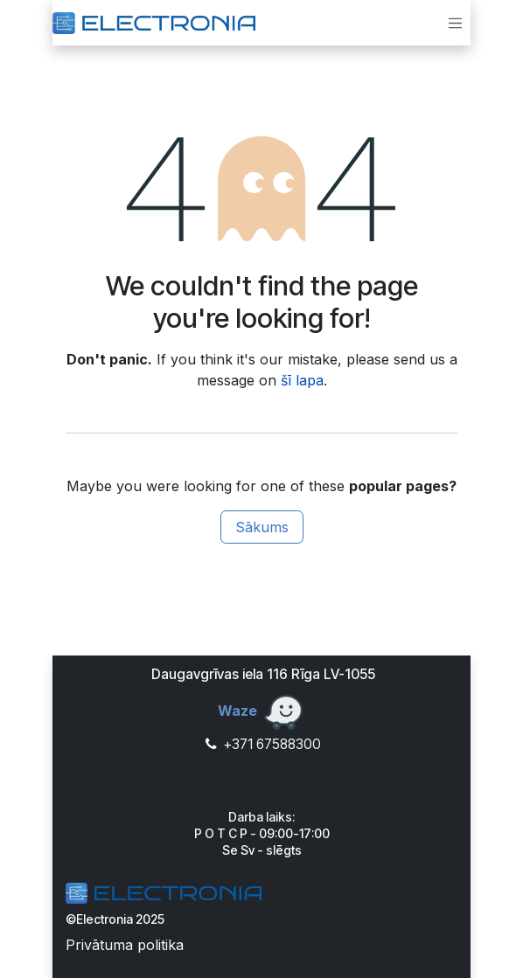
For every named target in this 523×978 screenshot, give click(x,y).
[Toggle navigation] (455, 22)
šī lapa (302, 380)
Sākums (262, 527)
